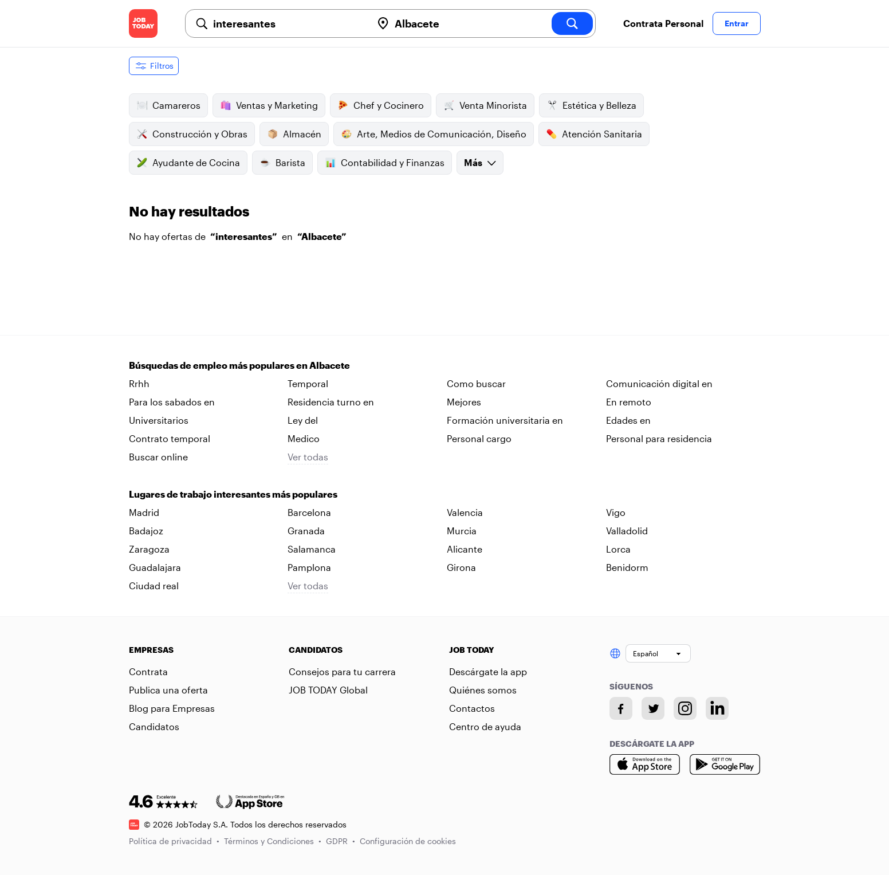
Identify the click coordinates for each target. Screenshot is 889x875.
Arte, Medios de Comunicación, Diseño (433, 134)
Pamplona (309, 567)
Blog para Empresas (172, 708)
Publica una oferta (168, 689)
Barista (282, 162)
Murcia (462, 530)
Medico (304, 438)
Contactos (472, 708)
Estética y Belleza (591, 105)
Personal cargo (479, 438)
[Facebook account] (620, 708)
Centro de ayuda (485, 726)
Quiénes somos (483, 689)
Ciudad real (154, 585)
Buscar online (158, 456)
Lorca (618, 548)
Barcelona (309, 512)
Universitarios (158, 420)
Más (480, 162)
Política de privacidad (174, 841)
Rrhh (139, 383)
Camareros (168, 105)
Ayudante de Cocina (188, 162)
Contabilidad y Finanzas (384, 162)
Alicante (464, 548)
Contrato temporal (169, 438)
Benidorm (627, 567)
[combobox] (288, 23)
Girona (461, 567)
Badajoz (146, 530)
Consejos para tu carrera (342, 671)
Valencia (465, 512)
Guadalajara (155, 567)
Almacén (294, 134)
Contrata (148, 671)
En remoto (628, 401)
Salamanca (312, 548)
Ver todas (308, 456)
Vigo (616, 512)
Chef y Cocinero (380, 105)
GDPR (340, 841)
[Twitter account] (653, 708)
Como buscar (476, 383)
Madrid (144, 512)
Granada (306, 530)
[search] (572, 23)
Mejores (464, 401)
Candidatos (154, 726)
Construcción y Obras (191, 134)
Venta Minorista (485, 105)
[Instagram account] (685, 708)
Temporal (308, 383)
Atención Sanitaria (594, 134)
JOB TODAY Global (328, 689)
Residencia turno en (331, 401)
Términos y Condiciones (272, 841)
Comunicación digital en (659, 383)
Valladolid (627, 530)
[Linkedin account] (717, 708)
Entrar (737, 23)
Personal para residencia (659, 438)
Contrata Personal (663, 23)
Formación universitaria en (505, 420)
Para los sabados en (172, 401)
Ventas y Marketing (269, 105)
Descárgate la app (488, 671)
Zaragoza (149, 548)
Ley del (303, 420)
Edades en (628, 420)
